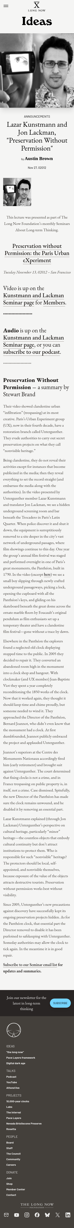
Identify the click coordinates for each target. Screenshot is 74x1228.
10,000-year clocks (17, 1101)
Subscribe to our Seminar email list (30, 964)
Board (10, 1142)
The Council (13, 1153)
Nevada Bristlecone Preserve (24, 1123)
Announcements (37, 116)
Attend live (13, 1087)
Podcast (11, 1076)
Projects (13, 1095)
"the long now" (15, 1052)
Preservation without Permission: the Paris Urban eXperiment (37, 253)
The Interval (13, 1112)
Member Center (15, 1189)
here (47, 574)
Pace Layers (13, 1118)
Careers (11, 1164)
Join (9, 1178)
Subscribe (60, 1003)
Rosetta (11, 1129)
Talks (10, 1071)
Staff (9, 1148)
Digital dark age (15, 1063)
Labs (9, 1106)
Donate (12, 1172)
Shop (9, 1183)
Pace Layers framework (20, 1057)
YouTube (11, 1082)
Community (13, 1159)
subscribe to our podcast (31, 352)
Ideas (10, 1046)
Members (54, 302)
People (12, 1136)
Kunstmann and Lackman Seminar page (33, 298)
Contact (11, 1194)
